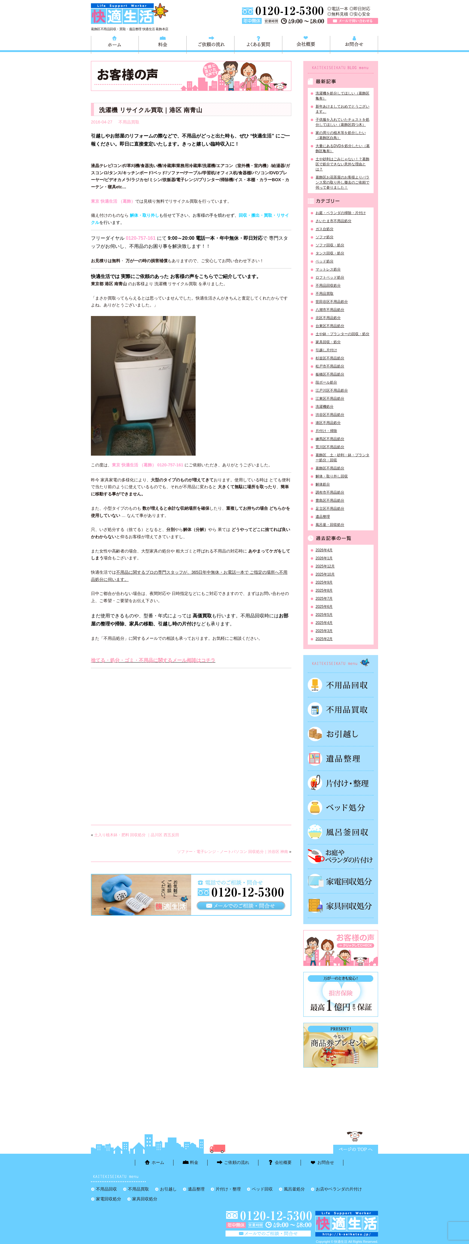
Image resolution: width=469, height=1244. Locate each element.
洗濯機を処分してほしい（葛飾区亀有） (342, 95)
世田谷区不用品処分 (332, 302)
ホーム (114, 44)
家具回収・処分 (328, 342)
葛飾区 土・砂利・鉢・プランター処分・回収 (342, 457)
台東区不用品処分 (330, 326)
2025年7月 (324, 598)
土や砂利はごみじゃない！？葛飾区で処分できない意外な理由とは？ (342, 164)
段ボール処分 (326, 382)
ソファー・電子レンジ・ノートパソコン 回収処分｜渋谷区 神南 (232, 851)
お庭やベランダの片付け (341, 856)
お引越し (341, 734)
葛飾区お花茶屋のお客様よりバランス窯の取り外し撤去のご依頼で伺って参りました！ (342, 182)
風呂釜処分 (341, 832)
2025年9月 (324, 582)
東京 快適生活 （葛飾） (113, 201)
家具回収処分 (341, 906)
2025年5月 (324, 615)
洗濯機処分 (325, 407)
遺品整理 (323, 517)
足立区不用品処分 (330, 508)
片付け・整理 (341, 783)
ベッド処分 (325, 261)
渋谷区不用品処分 (330, 415)
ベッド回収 (341, 807)
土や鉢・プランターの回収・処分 (342, 334)
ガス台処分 (325, 229)
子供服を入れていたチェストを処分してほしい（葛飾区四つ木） (342, 122)
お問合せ (354, 44)
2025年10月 (325, 574)
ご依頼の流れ (210, 44)
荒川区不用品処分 (330, 447)
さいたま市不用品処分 (333, 221)
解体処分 (323, 484)
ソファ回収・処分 (330, 245)
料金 (162, 44)
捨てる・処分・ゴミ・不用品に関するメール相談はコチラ (153, 660)
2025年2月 (324, 639)
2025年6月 (324, 607)
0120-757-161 (141, 238)
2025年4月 (324, 623)
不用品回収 (341, 685)
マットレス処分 (328, 269)
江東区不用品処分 (330, 398)
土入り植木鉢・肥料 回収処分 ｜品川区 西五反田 (136, 835)
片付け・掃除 (326, 431)
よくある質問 (258, 44)
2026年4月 (324, 550)
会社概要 (306, 44)
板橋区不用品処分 (330, 374)
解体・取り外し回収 (332, 476)
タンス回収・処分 (330, 253)
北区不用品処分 (328, 318)
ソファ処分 (325, 237)
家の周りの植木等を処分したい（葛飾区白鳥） (341, 135)
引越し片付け (326, 350)
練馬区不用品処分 (330, 439)
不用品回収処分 (328, 285)
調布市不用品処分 (330, 492)
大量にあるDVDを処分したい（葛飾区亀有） (343, 148)
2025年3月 (324, 631)
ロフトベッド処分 (330, 277)
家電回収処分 (341, 881)
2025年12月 (325, 566)
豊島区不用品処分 (330, 500)
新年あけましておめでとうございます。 (342, 109)
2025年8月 (324, 590)
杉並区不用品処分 (330, 358)
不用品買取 (128, 122)
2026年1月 (324, 558)
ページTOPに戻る (355, 1149)
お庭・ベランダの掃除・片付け (341, 213)
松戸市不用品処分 (330, 366)
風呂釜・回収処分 (330, 525)
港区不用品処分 (328, 423)
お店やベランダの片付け (339, 1189)
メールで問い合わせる (352, 21)
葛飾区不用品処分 (330, 468)
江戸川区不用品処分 (332, 390)
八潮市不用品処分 (330, 310)
